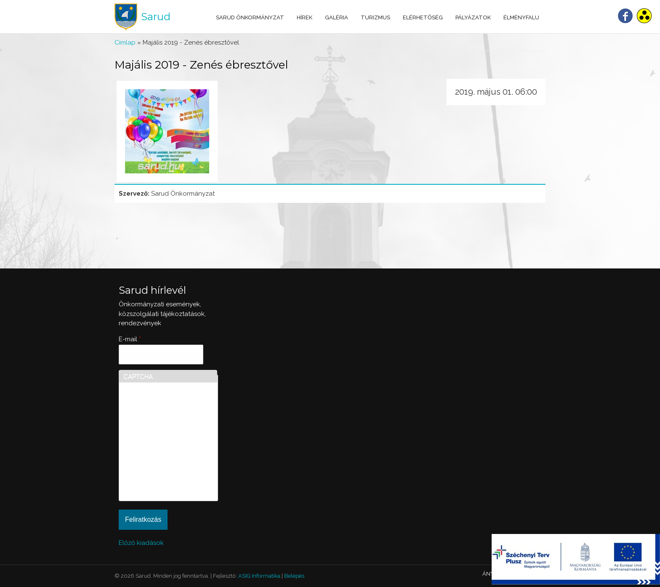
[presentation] (157, 466)
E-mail (130, 339)
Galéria (336, 17)
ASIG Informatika (259, 576)
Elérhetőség (423, 17)
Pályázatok (473, 17)
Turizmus (375, 17)
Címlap (125, 42)
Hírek (304, 17)
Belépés (294, 576)
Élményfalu (521, 17)
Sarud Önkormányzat (250, 17)
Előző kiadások (141, 543)
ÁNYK (490, 574)
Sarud (155, 17)
